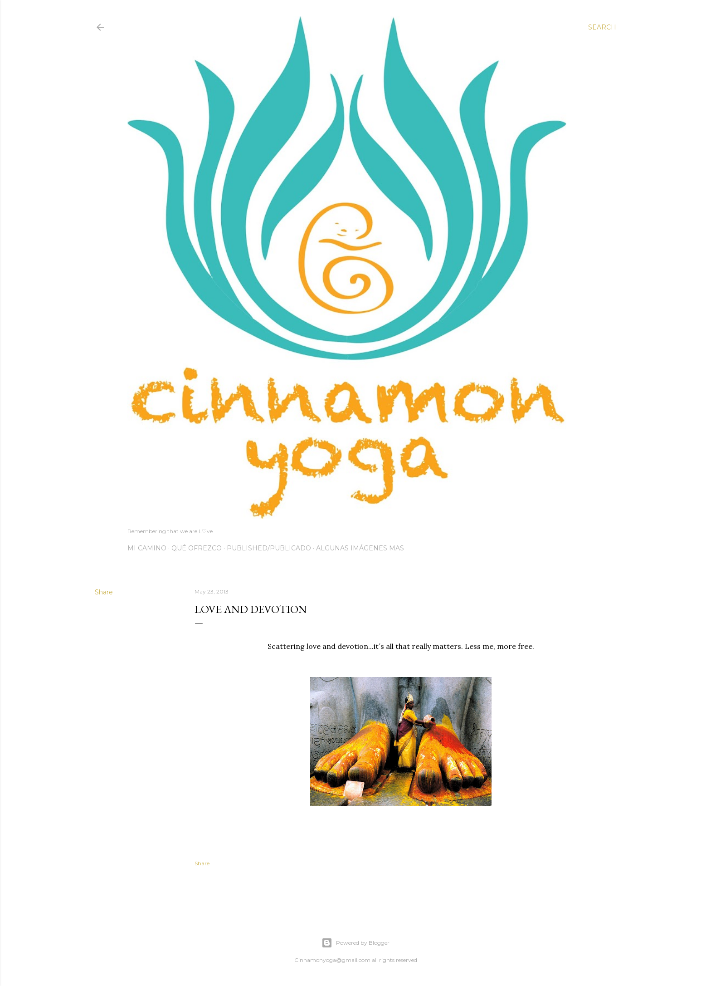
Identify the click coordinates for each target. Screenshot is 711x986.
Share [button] (104, 592)
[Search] (602, 27)
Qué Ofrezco (196, 548)
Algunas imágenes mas (360, 548)
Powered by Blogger (355, 942)
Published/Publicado (269, 548)
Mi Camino (146, 548)
